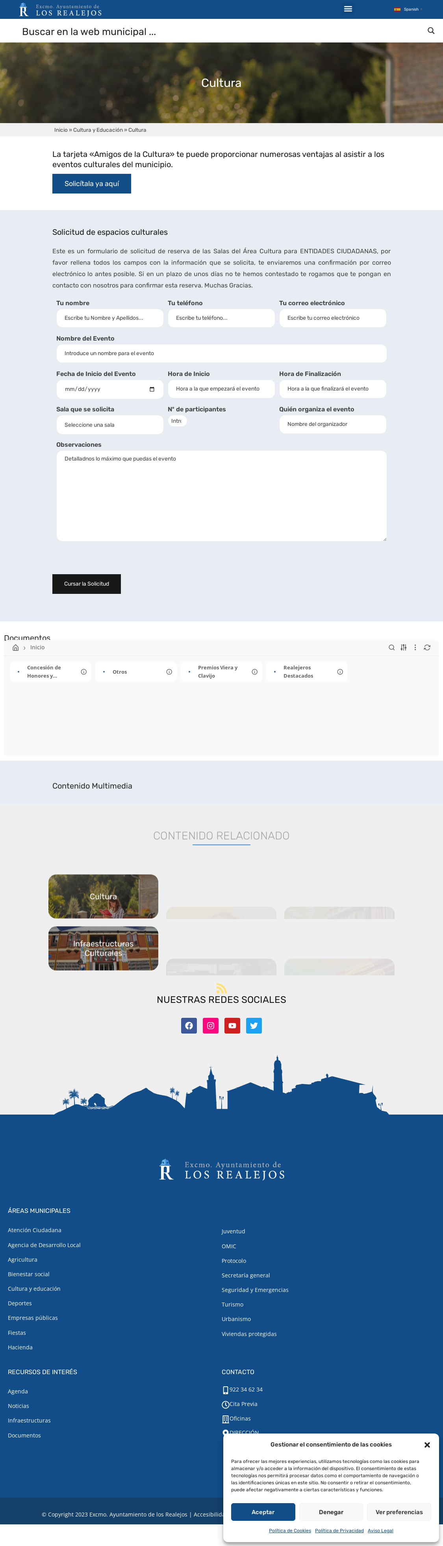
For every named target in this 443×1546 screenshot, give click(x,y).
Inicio (61, 130)
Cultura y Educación (98, 130)
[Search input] (222, 31)
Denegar (331, 1512)
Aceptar (263, 1512)
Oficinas (240, 1418)
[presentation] (112, 562)
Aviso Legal (380, 1530)
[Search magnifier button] (431, 31)
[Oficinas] (226, 1419)
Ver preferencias (399, 1512)
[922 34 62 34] (226, 1390)
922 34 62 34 (246, 1389)
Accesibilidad (211, 1514)
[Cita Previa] (226, 1405)
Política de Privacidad (339, 1530)
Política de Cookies (290, 1530)
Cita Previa (244, 1404)
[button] (427, 1445)
